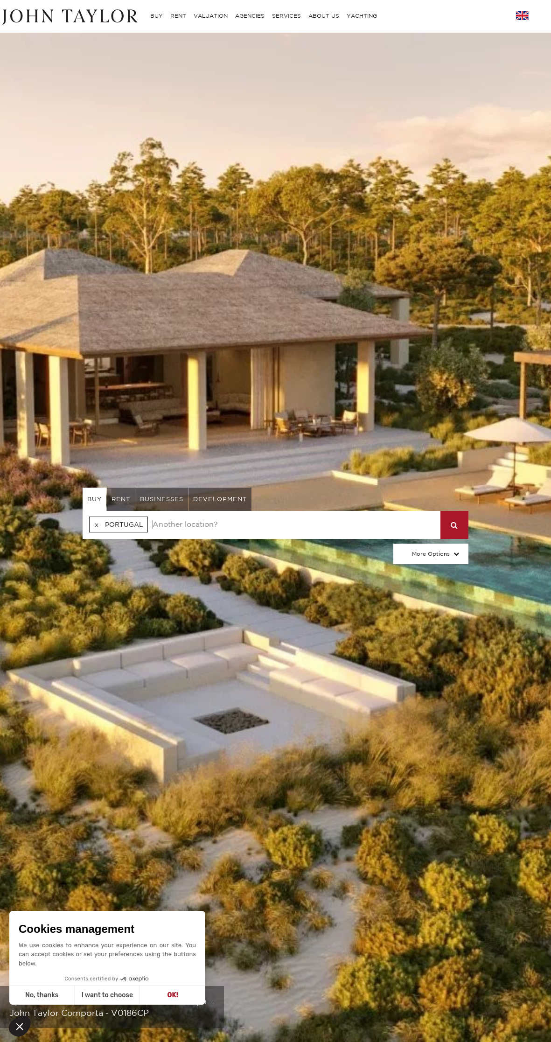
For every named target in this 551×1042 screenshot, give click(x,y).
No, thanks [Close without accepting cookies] (41, 995)
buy (94, 499)
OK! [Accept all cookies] (172, 995)
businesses (161, 499)
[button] (19, 1026)
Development (220, 499)
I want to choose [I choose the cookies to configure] (107, 995)
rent (121, 499)
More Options (431, 554)
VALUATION (211, 16)
